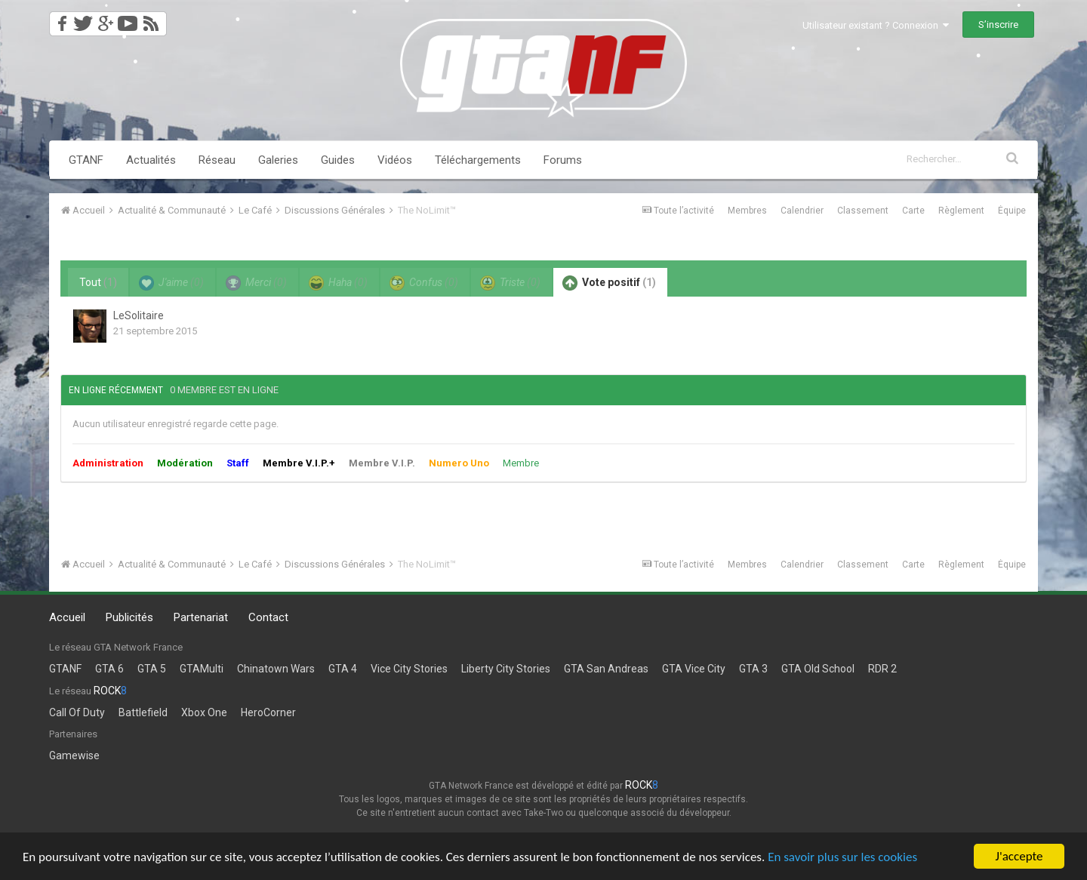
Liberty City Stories (505, 669)
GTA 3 (753, 669)
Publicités (129, 617)
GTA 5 (151, 669)
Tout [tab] (98, 282)
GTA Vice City (693, 669)
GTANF (86, 160)
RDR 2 (882, 669)
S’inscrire (998, 24)
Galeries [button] (278, 160)
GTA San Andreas (606, 669)
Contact (268, 617)
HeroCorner (268, 712)
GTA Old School (818, 669)
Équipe (1012, 210)
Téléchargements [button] (478, 160)
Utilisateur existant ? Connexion (875, 25)
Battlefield (143, 712)
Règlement (961, 210)
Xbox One (204, 712)
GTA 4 (342, 669)
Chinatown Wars (276, 669)
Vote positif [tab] (609, 283)
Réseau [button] (217, 160)
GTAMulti (201, 669)
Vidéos (394, 160)
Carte (913, 210)
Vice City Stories (409, 669)
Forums (563, 160)
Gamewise (74, 755)
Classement (862, 210)
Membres (747, 210)
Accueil (67, 617)
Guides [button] (338, 160)
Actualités (151, 160)
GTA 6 (109, 669)
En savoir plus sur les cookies (842, 857)
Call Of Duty (77, 712)
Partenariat (201, 617)
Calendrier (802, 210)
